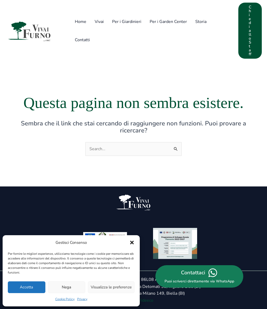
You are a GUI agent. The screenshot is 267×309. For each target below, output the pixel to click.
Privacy (82, 299)
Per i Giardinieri (126, 22)
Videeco (145, 300)
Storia (201, 22)
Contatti (82, 40)
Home (80, 22)
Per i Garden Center (168, 22)
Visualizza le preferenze (111, 287)
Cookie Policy (65, 299)
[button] (132, 242)
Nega (66, 287)
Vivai (99, 22)
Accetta (26, 287)
